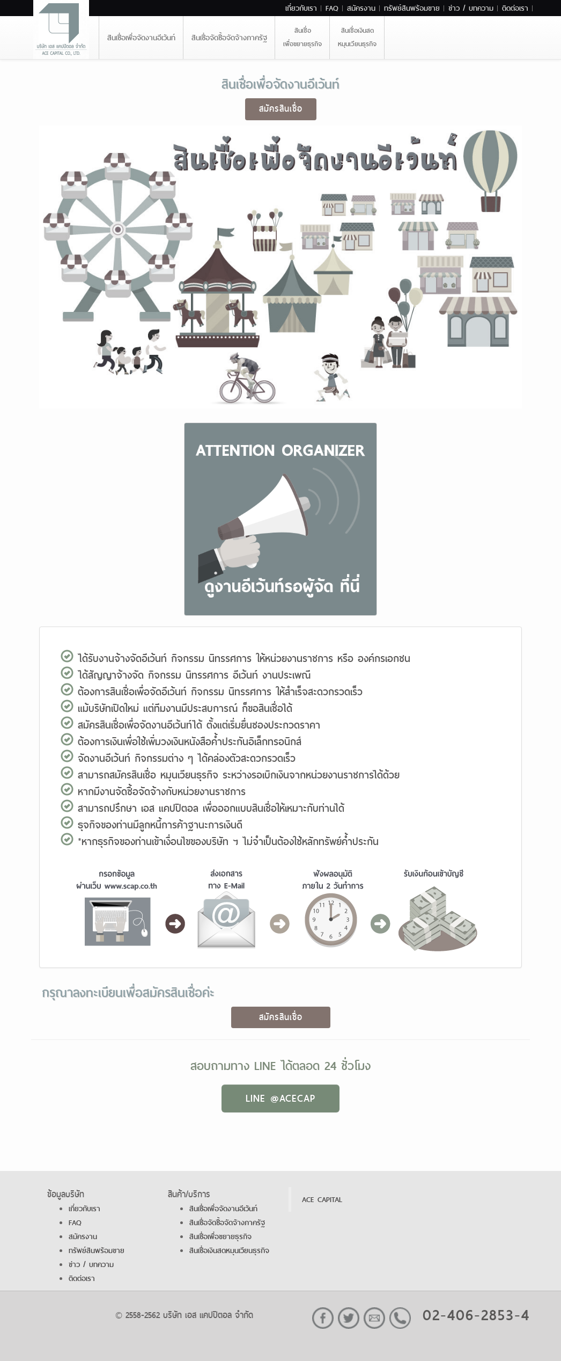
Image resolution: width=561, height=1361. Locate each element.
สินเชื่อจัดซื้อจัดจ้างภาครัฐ (229, 37)
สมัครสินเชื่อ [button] (281, 108)
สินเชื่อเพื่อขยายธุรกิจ (302, 37)
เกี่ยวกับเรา (301, 8)
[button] (280, 521)
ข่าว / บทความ (470, 8)
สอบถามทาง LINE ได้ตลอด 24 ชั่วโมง (280, 1065)
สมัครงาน (361, 8)
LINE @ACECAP (280, 1098)
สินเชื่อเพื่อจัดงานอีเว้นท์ (141, 37)
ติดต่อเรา (515, 8)
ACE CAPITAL (322, 1199)
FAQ (332, 8)
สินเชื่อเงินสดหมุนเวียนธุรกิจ (357, 37)
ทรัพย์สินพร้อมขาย (412, 8)
